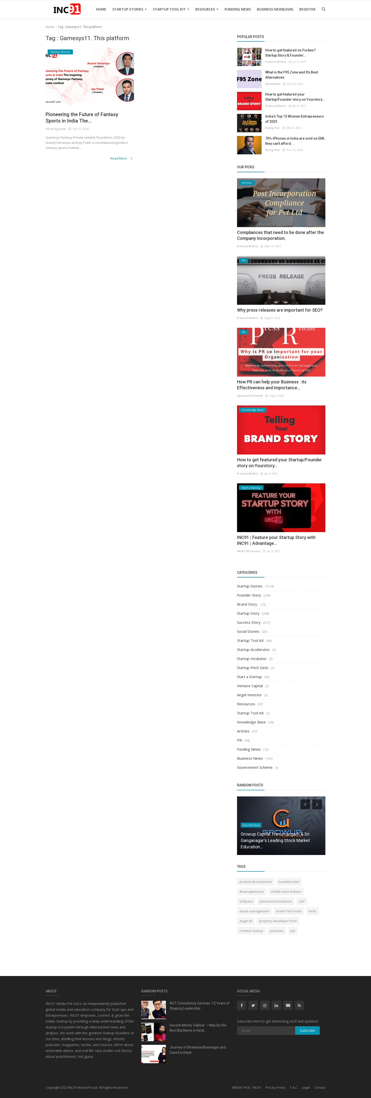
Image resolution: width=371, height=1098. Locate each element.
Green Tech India (289, 911)
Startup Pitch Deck (252, 667)
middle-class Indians (286, 891)
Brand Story (247, 604)
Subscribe (307, 1030)
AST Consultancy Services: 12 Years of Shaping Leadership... (200, 1005)
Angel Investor (249, 694)
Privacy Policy (275, 1087)
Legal (306, 1087)
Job (293, 930)
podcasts (277, 930)
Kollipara (246, 901)
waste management (254, 911)
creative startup (251, 930)
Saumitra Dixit (288, 881)
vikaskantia (272, 83)
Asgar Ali (245, 921)
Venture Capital (250, 685)
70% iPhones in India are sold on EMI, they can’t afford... (295, 141)
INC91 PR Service (248, 551)
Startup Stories (129, 9)
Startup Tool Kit (171, 9)
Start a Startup (249, 676)
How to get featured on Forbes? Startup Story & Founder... (290, 52)
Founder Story (249, 595)
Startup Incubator (252, 658)
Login (288, 9)
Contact (319, 1087)
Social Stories (248, 631)
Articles (243, 731)
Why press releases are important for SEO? (280, 310)
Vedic (312, 911)
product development (255, 881)
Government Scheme (255, 767)
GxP (302, 901)
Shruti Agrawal (56, 130)
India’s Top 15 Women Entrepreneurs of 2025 (294, 118)
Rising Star (272, 128)
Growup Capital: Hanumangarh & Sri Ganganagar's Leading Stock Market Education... (275, 840)
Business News (270, 9)
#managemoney (251, 891)
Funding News (238, 9)
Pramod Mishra (275, 61)
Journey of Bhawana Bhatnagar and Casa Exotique (198, 1049)
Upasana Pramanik (250, 395)
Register (307, 9)
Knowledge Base (251, 722)
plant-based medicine (276, 901)
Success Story (249, 622)
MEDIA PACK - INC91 (246, 1087)
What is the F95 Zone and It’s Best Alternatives (291, 74)
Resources (206, 9)
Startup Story (248, 613)
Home (101, 9)
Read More (122, 159)
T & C (293, 1087)
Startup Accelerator (253, 649)
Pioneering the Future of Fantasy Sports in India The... (85, 117)
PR (239, 740)
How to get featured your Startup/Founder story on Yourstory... (295, 96)
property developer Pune (278, 921)
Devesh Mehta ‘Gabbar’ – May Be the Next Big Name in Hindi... (198, 1027)
